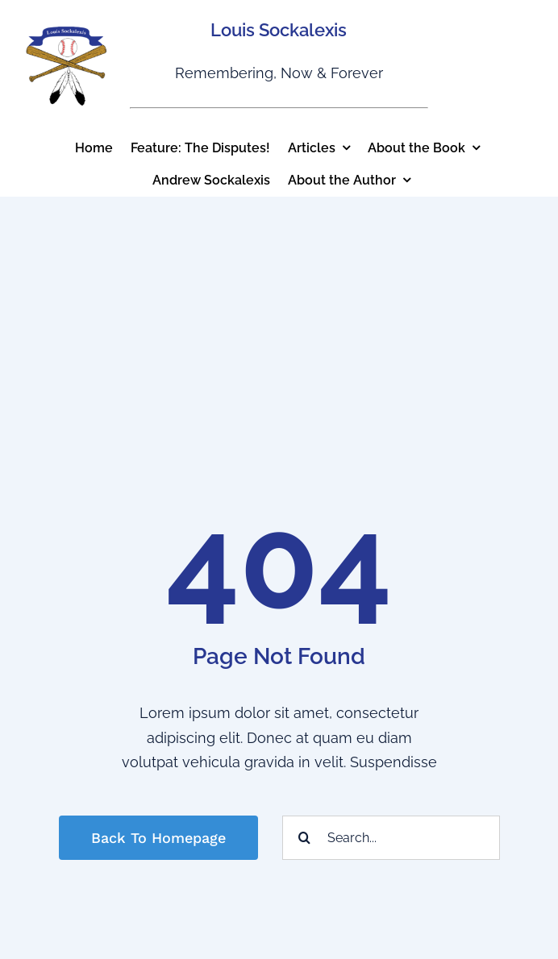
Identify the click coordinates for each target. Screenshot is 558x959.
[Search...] (391, 838)
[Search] (304, 838)
